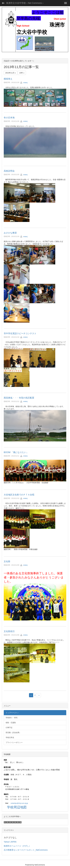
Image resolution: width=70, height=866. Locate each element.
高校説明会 (9, 171)
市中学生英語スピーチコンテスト (20, 333)
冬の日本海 (9, 117)
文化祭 (7, 561)
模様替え (8, 79)
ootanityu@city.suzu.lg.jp (19, 803)
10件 (21, 73)
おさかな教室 (10, 233)
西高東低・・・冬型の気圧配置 (19, 398)
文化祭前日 (9, 631)
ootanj (23, 82)
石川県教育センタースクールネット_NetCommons (26, 850)
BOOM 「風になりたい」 (16, 452)
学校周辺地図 (17, 807)
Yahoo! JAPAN (10, 842)
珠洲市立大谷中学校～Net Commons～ (25, 3)
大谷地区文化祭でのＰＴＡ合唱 (19, 495)
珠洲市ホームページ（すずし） (17, 846)
